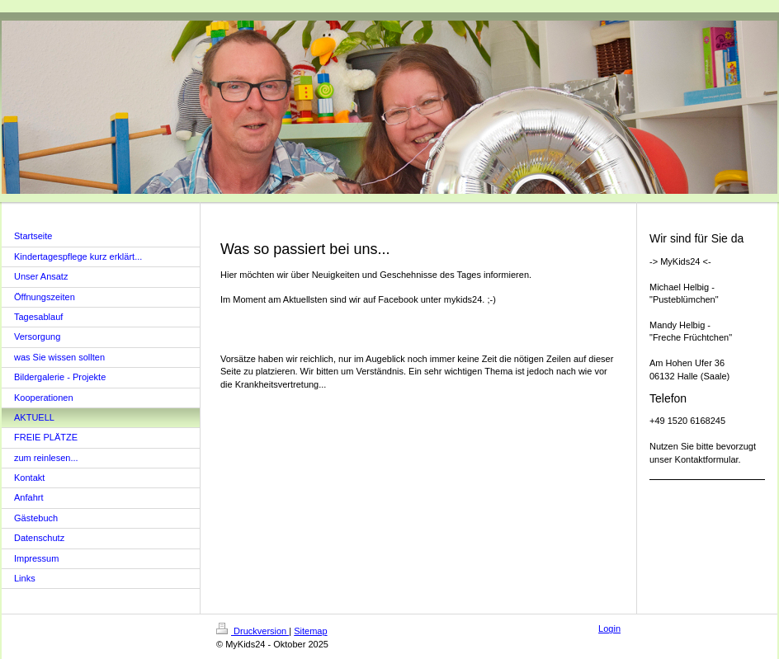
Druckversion (252, 631)
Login (609, 628)
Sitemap (310, 631)
